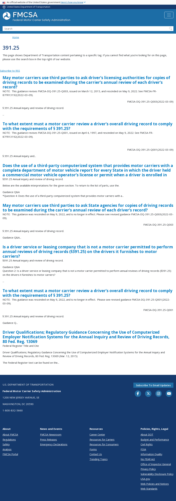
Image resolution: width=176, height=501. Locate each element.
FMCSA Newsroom (50, 434)
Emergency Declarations (53, 444)
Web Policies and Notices (155, 483)
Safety (6, 444)
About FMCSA (10, 434)
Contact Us (96, 454)
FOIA (143, 449)
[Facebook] (138, 394)
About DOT (147, 434)
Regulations (9, 439)
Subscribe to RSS (10, 70)
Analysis (7, 449)
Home (15, 37)
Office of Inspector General (156, 464)
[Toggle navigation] (168, 15)
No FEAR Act (148, 459)
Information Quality (151, 454)
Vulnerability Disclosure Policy (157, 474)
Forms (93, 449)
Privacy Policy (148, 469)
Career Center (97, 434)
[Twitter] (148, 393)
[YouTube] (169, 394)
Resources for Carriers (102, 439)
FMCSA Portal (10, 454)
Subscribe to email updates (153, 385)
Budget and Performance (155, 439)
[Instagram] (158, 394)
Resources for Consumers (104, 444)
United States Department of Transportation (28, 6)
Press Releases (48, 439)
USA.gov (145, 478)
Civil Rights (147, 444)
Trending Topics (99, 459)
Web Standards (149, 488)
